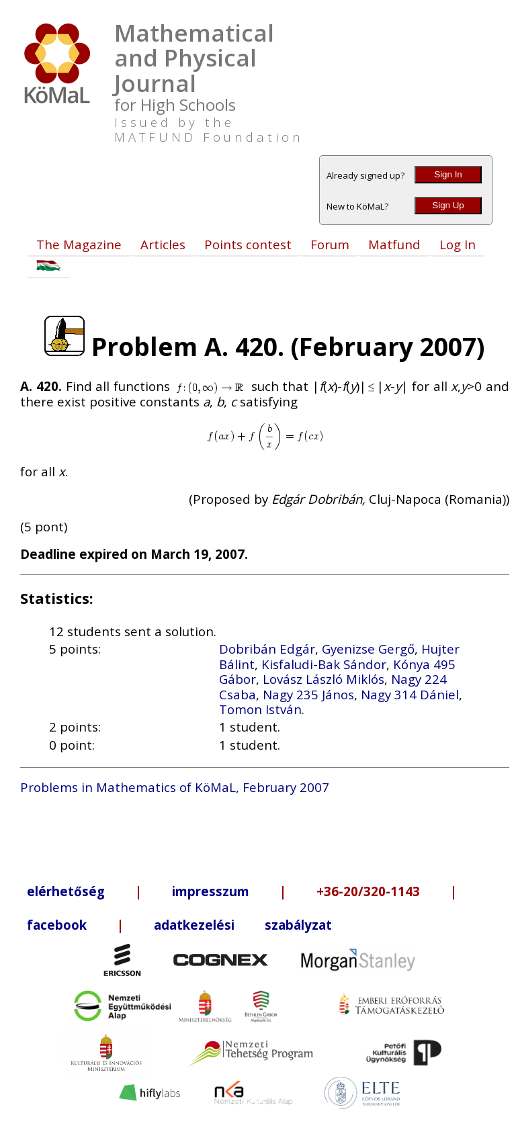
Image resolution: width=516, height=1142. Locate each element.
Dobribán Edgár (267, 648)
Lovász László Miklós (323, 678)
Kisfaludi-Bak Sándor (323, 664)
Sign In (448, 174)
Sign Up (448, 205)
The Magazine (79, 244)
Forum (329, 244)
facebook (57, 924)
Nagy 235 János (308, 694)
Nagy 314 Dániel (410, 694)
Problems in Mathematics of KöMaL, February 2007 (174, 787)
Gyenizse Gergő (368, 648)
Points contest (248, 244)
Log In (457, 244)
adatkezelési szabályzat (243, 924)
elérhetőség (66, 891)
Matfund (394, 244)
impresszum (210, 891)
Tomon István (260, 709)
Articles (162, 244)
